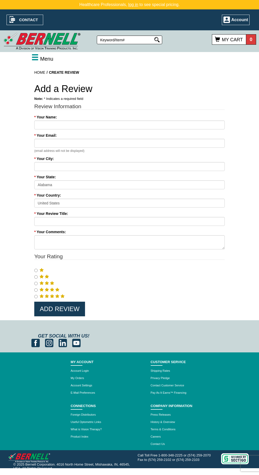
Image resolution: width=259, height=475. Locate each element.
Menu (42, 59)
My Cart (232, 39)
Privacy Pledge (160, 378)
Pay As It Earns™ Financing (169, 392)
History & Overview (163, 422)
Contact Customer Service (167, 385)
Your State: (45, 177)
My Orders (77, 378)
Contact (28, 20)
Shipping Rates (160, 370)
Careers (156, 436)
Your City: (44, 159)
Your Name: (45, 117)
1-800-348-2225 (170, 455)
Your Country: (47, 195)
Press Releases (161, 414)
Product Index (79, 436)
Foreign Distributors (83, 414)
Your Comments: (50, 232)
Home (39, 72)
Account (239, 20)
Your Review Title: (51, 213)
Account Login (80, 370)
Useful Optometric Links (86, 422)
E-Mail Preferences (83, 392)
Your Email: (45, 135)
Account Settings (81, 385)
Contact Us (158, 443)
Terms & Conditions (163, 429)
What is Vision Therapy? (86, 429)
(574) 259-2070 (199, 455)
